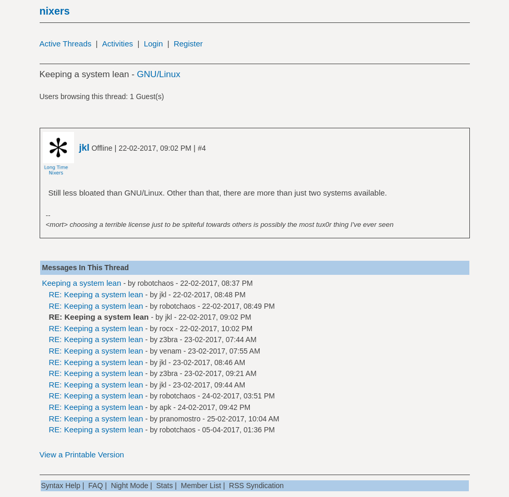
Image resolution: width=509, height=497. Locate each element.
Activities (117, 43)
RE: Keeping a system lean (96, 294)
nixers (55, 11)
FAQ (95, 485)
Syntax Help (60, 485)
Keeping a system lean (82, 282)
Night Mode (130, 485)
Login (153, 43)
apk (166, 407)
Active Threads (66, 43)
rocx (166, 328)
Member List (201, 485)
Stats (164, 485)
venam (170, 351)
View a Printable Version (82, 454)
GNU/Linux (158, 74)
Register (188, 43)
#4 (202, 148)
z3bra (169, 339)
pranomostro (180, 419)
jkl (163, 294)
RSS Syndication (256, 485)
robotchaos (156, 283)
